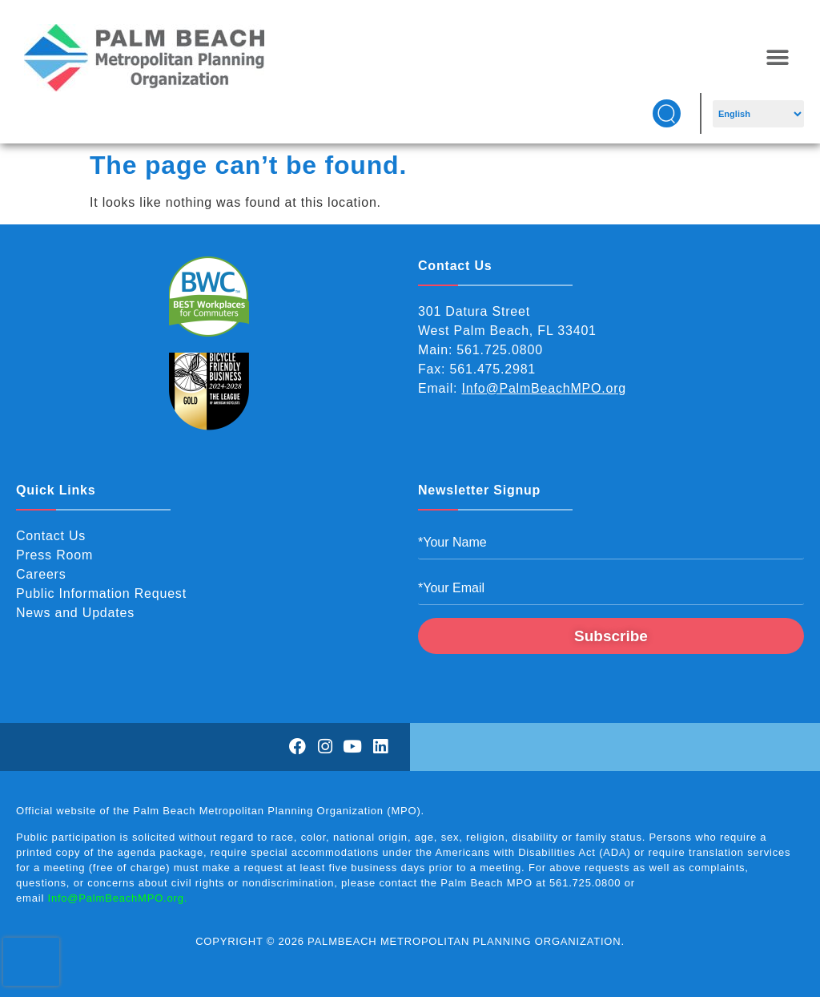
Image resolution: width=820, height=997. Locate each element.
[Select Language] (758, 113)
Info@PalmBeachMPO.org (544, 388)
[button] (777, 58)
